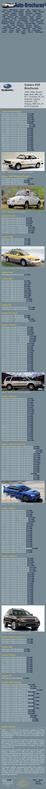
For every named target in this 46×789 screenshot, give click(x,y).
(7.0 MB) (29, 534)
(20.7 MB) (31, 712)
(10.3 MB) (27, 295)
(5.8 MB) (36, 697)
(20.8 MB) (30, 575)
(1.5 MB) (29, 552)
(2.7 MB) (30, 148)
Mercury (41, 23)
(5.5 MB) (30, 420)
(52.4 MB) (30, 150)
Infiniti (14, 18)
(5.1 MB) (32, 125)
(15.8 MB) (30, 121)
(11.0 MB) (27, 294)
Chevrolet (29, 13)
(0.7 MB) (27, 239)
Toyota (23, 32)
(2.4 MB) (30, 600)
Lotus (32, 22)
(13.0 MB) (32, 338)
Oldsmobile (7, 27)
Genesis (10, 17)
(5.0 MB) (30, 356)
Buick (7, 13)
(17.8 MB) (37, 463)
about (41, 780)
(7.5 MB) (31, 233)
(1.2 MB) (29, 550)
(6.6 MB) (31, 319)
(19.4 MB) (30, 343)
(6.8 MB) (29, 220)
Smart (12, 30)
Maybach (5, 23)
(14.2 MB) (39, 450)
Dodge (21, 15)
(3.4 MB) (36, 468)
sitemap (38, 784)
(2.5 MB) (36, 466)
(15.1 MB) (37, 456)
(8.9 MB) (30, 564)
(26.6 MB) (31, 713)
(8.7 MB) (30, 146)
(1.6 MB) (30, 352)
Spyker (18, 30)
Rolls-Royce (26, 29)
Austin (9, 12)
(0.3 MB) (35, 548)
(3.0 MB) (36, 464)
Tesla (17, 32)
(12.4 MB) (30, 371)
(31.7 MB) (31, 703)
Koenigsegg (23, 20)
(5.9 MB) (27, 281)
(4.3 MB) (30, 418)
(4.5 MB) (27, 297)
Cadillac (13, 13)
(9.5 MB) (30, 347)
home (35, 780)
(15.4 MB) (37, 459)
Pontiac (4, 29)
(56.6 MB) (27, 292)
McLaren (20, 23)
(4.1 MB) (35, 719)
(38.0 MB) (30, 440)
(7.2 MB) (30, 415)
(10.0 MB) (29, 222)
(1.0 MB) (30, 643)
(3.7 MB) (36, 708)
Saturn (40, 29)
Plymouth (37, 27)
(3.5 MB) (30, 354)
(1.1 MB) (27, 241)
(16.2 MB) (27, 290)
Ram (18, 29)
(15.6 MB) (31, 710)
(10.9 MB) (29, 523)
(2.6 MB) (30, 141)
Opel (15, 27)
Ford (3, 17)
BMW (35, 12)
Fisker (39, 15)
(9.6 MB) (30, 408)
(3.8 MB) (30, 591)
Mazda (12, 23)
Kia (15, 20)
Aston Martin (36, 10)
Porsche (12, 29)
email (9, 780)
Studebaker (36, 30)
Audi (3, 12)
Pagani (21, 27)
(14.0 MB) (30, 119)
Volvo (23, 34)
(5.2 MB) (30, 130)
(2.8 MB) (30, 435)
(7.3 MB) (30, 132)
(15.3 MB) (30, 413)
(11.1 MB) (31, 307)
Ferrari (28, 15)
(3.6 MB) (36, 470)
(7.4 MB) (33, 717)
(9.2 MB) (30, 143)
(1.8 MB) (27, 315)
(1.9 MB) (30, 584)
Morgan (29, 25)
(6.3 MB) (30, 402)
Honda (31, 17)
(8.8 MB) (29, 224)
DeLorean (13, 15)
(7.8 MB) (30, 116)
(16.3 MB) (30, 117)
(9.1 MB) (30, 404)
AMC (28, 10)
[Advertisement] (22, 59)
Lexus (19, 22)
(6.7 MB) (30, 661)
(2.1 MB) (30, 431)
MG (8, 25)
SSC (29, 30)
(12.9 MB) (30, 562)
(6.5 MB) (29, 225)
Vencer (30, 32)
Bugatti (41, 12)
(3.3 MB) (32, 309)
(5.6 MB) (29, 530)
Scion (5, 30)
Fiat (33, 15)
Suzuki (11, 32)
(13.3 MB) (30, 114)
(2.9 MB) (36, 472)
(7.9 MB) (33, 688)
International (23, 18)
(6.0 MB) (30, 123)
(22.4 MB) (37, 457)
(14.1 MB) (31, 692)
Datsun (5, 15)
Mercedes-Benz (30, 23)
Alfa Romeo (13, 10)
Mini (13, 25)
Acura (5, 10)
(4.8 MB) (30, 135)
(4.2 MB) (30, 424)
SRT (24, 30)
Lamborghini (33, 20)
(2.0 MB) (30, 427)
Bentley (28, 12)
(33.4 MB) (30, 411)
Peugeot (29, 27)
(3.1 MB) (30, 429)
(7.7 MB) (30, 329)
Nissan (36, 25)
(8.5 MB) (30, 128)
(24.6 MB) (33, 715)
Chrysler (38, 13)
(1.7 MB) (30, 179)
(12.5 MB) (31, 518)
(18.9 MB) (31, 227)
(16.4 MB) (29, 525)
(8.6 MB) (30, 657)
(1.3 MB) (27, 243)
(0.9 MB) (35, 721)
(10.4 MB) (31, 521)
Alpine (22, 10)
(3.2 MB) (30, 134)
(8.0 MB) (30, 560)
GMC (16, 17)
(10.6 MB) (32, 340)
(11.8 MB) (30, 573)
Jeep (10, 20)
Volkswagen (39, 32)
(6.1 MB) (29, 218)
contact (38, 782)
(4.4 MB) (30, 360)
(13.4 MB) (30, 351)
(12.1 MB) (27, 283)
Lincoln (25, 22)
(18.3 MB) (30, 333)
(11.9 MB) (32, 571)
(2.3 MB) (36, 479)
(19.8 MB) (30, 576)
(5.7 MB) (29, 510)
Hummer (39, 17)
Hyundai (7, 18)
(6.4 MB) (30, 145)
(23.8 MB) (30, 409)
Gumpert (24, 17)
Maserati (40, 22)
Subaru (4, 32)
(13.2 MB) (30, 582)
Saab (34, 29)
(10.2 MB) (37, 454)
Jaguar (38, 18)
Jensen (4, 20)
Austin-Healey (18, 12)
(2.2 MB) (30, 137)
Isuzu (32, 18)
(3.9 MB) (27, 180)
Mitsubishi (20, 25)
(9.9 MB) (31, 231)
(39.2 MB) (32, 567)
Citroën (21, 13)
